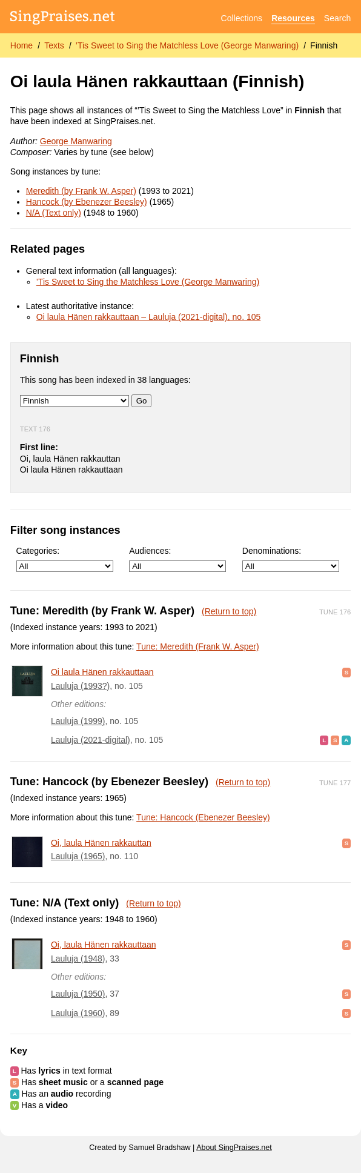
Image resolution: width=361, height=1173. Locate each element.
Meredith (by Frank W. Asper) (81, 191)
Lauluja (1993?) (80, 686)
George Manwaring (76, 141)
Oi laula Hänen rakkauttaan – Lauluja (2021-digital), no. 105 (148, 317)
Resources (293, 18)
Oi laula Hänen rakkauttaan (102, 672)
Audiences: (177, 559)
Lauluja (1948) (78, 958)
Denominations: (290, 559)
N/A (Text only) (53, 213)
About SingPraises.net (234, 1147)
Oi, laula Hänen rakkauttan (101, 843)
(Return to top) (229, 611)
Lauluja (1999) (78, 721)
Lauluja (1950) (78, 994)
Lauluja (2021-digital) (90, 740)
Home (21, 45)
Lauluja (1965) (78, 856)
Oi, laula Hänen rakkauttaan (103, 944)
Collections (241, 18)
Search (337, 18)
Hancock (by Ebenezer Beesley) (86, 202)
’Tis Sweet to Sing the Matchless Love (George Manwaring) (187, 45)
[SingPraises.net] (62, 18)
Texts (54, 45)
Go (141, 400)
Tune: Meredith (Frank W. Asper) (197, 646)
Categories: (64, 559)
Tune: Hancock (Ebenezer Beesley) (203, 817)
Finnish (323, 45)
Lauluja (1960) (78, 1013)
